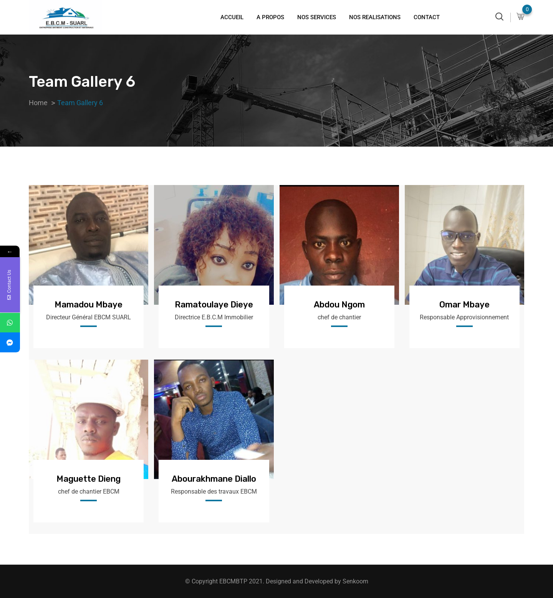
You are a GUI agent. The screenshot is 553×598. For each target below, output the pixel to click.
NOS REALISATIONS (375, 17)
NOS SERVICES (316, 17)
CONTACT (427, 17)
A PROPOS (270, 17)
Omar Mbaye (464, 304)
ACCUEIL (231, 17)
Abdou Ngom (339, 304)
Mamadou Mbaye (89, 304)
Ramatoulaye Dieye (214, 304)
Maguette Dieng (88, 479)
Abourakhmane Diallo (214, 479)
